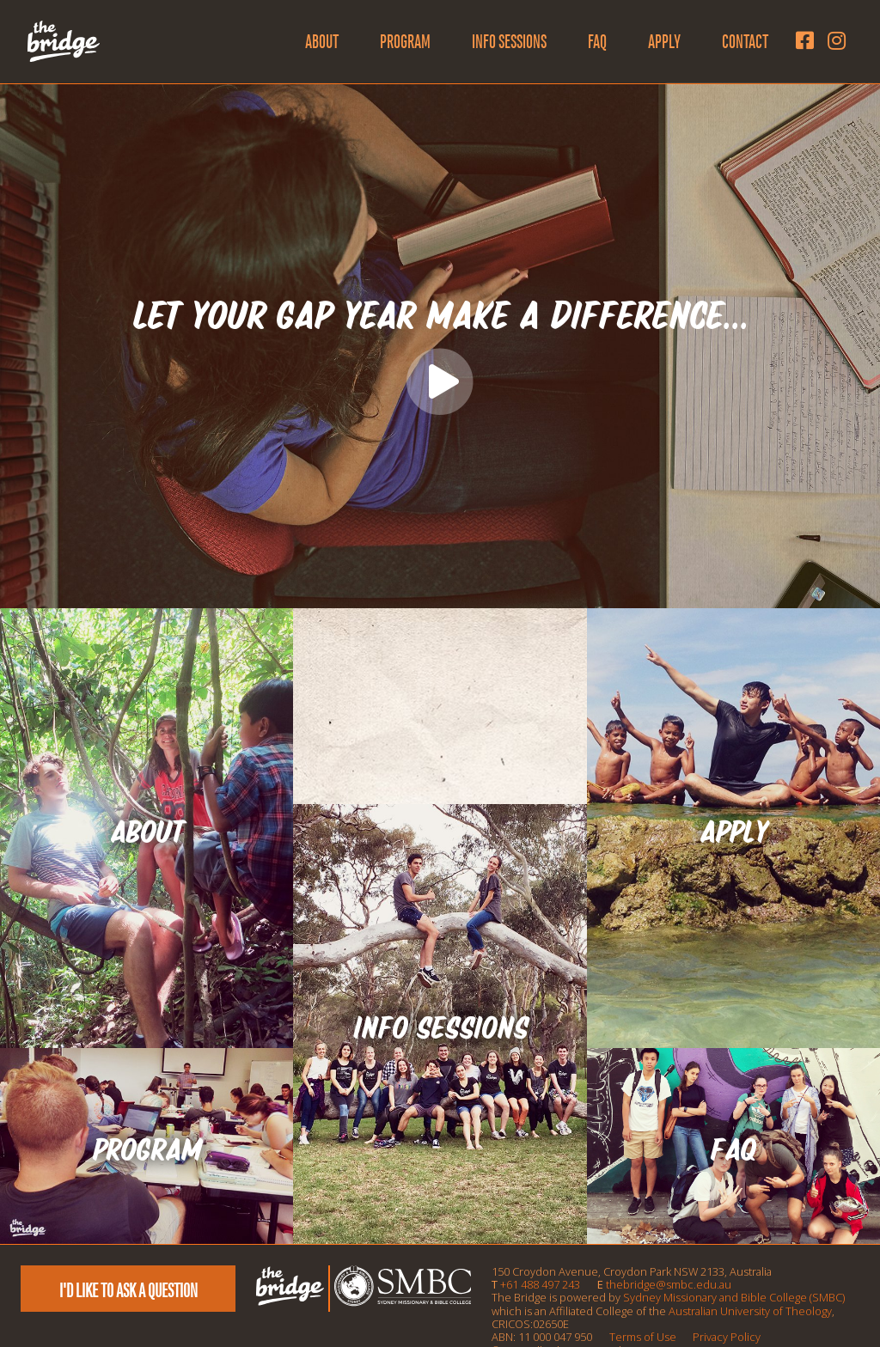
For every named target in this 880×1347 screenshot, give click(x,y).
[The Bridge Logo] (64, 41)
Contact (745, 41)
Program (405, 41)
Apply (664, 41)
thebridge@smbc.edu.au (668, 1284)
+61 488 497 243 (540, 1284)
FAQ (597, 41)
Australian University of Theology (750, 1311)
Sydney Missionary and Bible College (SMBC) (734, 1297)
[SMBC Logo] (401, 1302)
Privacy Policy (727, 1336)
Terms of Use (642, 1336)
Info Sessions (509, 41)
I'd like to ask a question (128, 1290)
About (322, 41)
